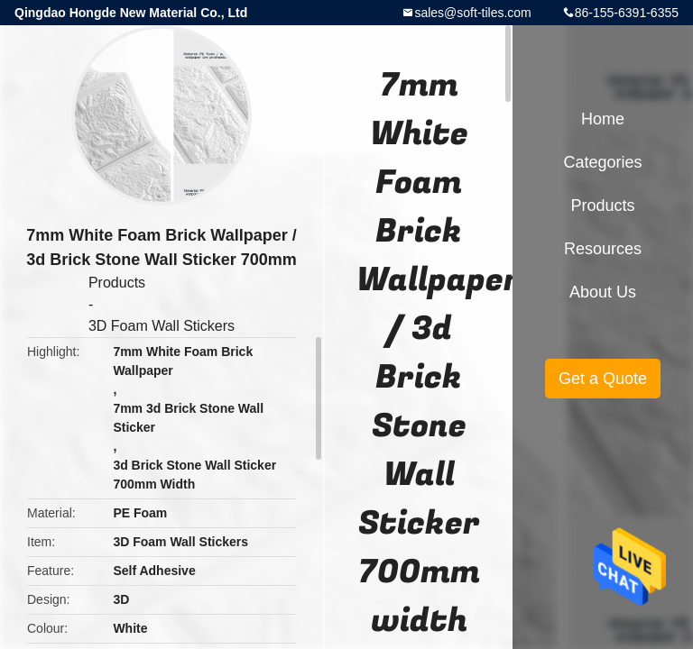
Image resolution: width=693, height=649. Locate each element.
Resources (603, 249)
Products (116, 282)
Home (602, 119)
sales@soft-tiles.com (472, 12)
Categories (602, 162)
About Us (602, 292)
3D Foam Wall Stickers (161, 326)
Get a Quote (603, 379)
